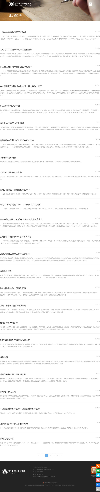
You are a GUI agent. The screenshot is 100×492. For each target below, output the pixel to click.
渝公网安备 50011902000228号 (50, 482)
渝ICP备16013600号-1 (49, 476)
